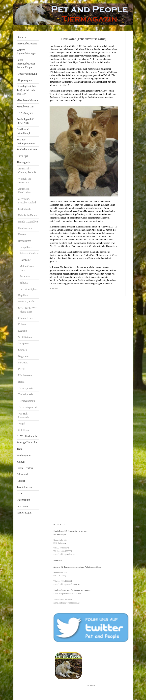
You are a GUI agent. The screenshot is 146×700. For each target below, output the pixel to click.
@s (66, 554)
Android (92, 685)
